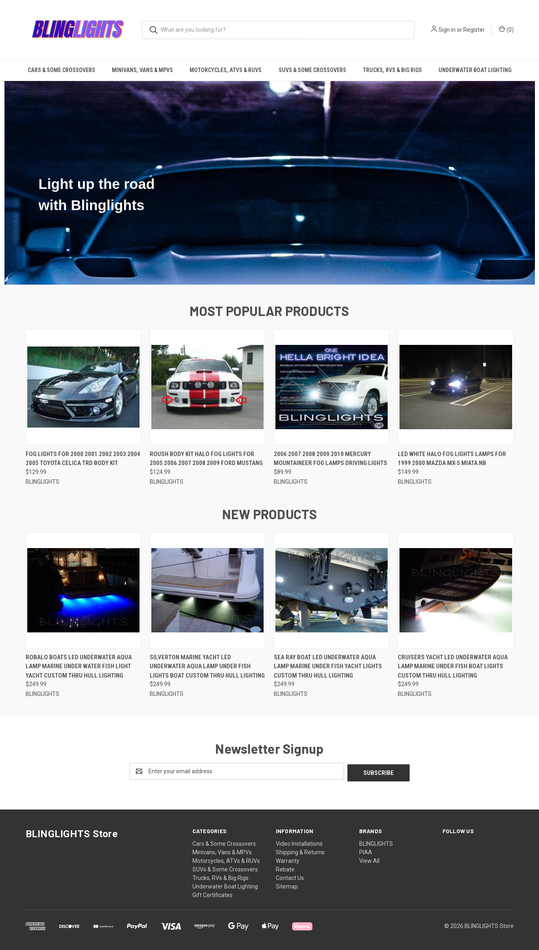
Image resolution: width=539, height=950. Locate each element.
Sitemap (287, 885)
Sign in (447, 29)
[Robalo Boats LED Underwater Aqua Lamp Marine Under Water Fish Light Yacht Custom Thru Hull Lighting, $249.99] (83, 590)
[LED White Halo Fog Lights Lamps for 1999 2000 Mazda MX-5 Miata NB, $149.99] (455, 387)
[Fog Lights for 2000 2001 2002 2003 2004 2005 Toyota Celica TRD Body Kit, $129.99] (83, 387)
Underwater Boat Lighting (475, 70)
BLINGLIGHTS (376, 842)
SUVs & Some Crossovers (312, 70)
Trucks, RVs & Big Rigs (392, 70)
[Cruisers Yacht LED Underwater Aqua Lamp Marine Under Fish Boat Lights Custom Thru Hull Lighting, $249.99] (455, 590)
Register (474, 29)
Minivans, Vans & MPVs (142, 70)
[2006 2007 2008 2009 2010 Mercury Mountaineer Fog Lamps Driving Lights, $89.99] (331, 387)
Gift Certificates (212, 893)
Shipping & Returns (300, 850)
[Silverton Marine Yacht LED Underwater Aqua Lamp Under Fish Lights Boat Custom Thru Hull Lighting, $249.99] (207, 590)
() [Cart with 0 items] (506, 29)
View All (369, 859)
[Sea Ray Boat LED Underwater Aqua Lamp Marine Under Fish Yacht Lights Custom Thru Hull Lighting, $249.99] (331, 590)
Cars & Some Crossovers (61, 70)
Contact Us (290, 876)
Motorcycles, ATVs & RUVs (226, 70)
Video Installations (299, 842)
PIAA (365, 850)
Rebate (285, 867)
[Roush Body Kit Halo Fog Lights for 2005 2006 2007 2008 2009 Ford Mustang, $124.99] (207, 387)
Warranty (287, 859)
